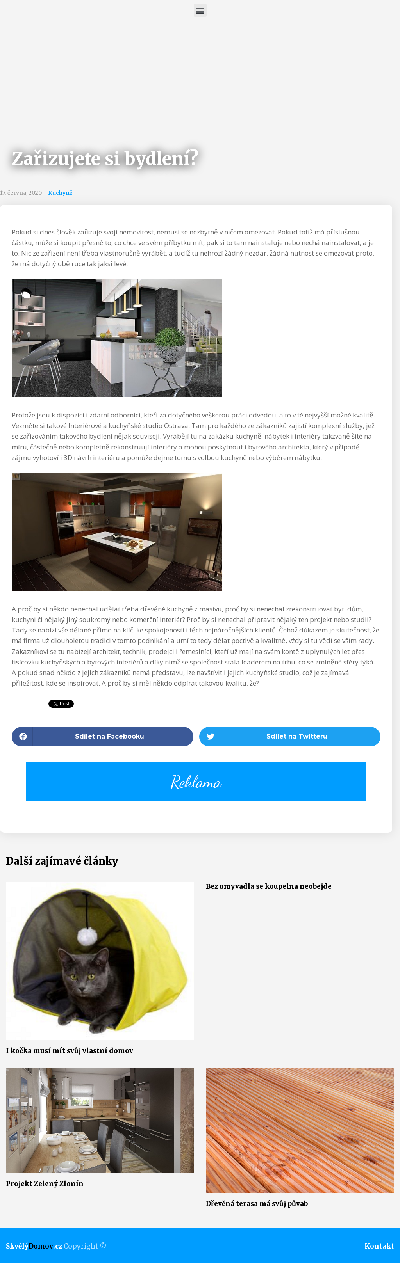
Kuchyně (60, 192)
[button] (200, 10)
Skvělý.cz (34, 1246)
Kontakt (379, 1246)
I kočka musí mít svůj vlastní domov (69, 1050)
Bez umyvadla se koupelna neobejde (269, 886)
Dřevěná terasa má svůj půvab (257, 1203)
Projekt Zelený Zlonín (45, 1184)
